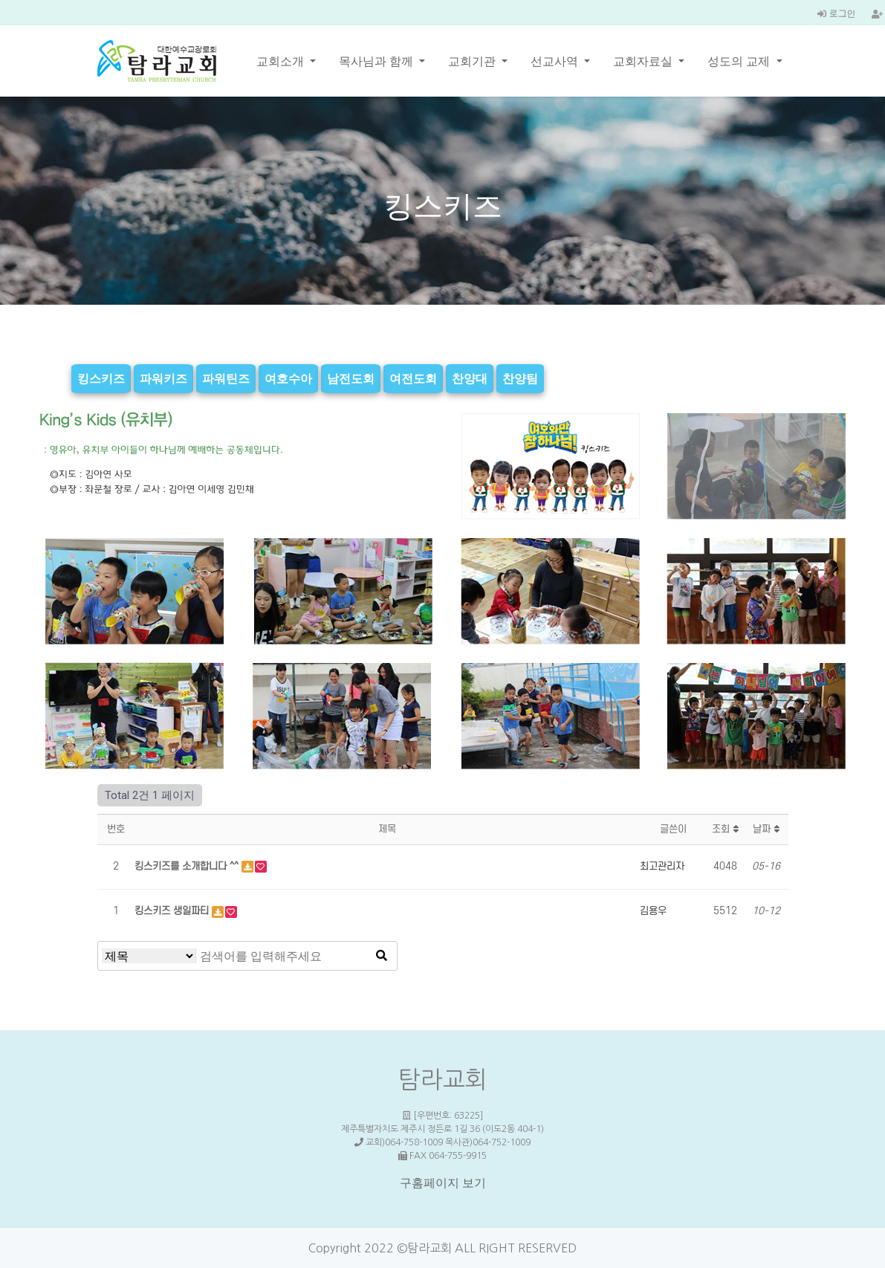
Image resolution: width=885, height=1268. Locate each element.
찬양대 (469, 378)
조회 (725, 829)
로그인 (836, 13)
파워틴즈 (226, 378)
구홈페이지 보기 (443, 1183)
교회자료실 (644, 61)
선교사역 (556, 61)
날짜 (766, 829)
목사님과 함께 (377, 61)
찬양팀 (520, 378)
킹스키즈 (101, 378)
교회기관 (473, 61)
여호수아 (288, 378)
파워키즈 (163, 378)
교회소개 (281, 61)
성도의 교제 (740, 61)
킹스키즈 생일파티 (173, 910)
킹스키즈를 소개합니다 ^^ (187, 866)
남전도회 (351, 378)
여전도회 (413, 378)
